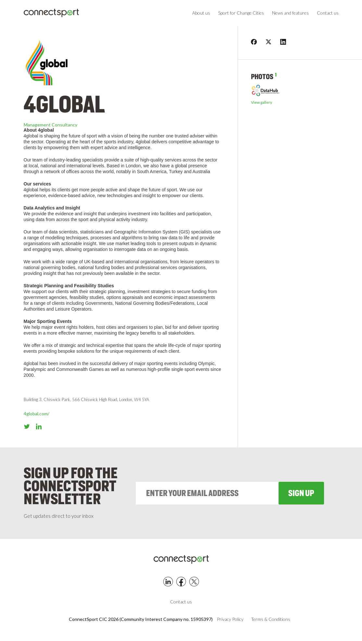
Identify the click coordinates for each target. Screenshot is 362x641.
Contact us (328, 13)
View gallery (261, 102)
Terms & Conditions (270, 619)
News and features (290, 13)
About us (201, 13)
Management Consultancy (50, 124)
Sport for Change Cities (241, 13)
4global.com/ (36, 413)
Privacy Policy (230, 619)
